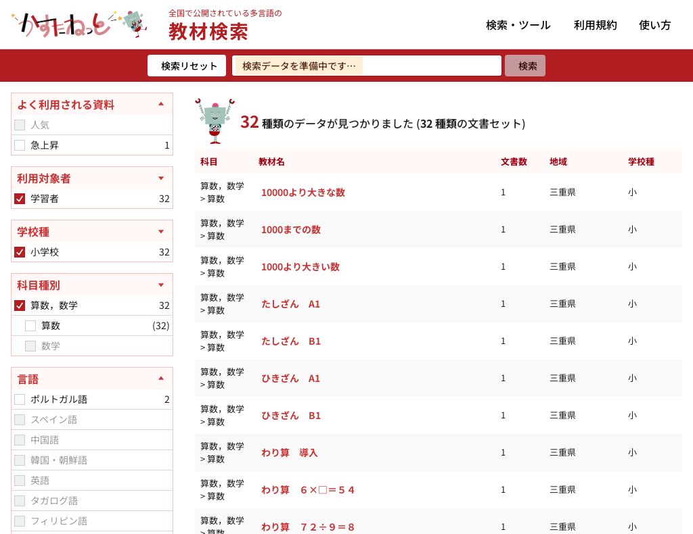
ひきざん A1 (290, 378)
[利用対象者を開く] (92, 178)
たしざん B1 (291, 340)
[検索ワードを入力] (366, 65)
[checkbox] (19, 125)
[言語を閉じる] (92, 378)
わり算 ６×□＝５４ (308, 489)
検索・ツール (518, 24)
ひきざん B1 (291, 415)
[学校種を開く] (92, 231)
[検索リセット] (187, 65)
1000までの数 (291, 229)
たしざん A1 (290, 303)
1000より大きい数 (300, 266)
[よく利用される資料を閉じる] (92, 104)
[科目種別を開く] (92, 284)
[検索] (525, 65)
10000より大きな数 (303, 192)
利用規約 (595, 24)
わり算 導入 (289, 452)
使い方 (655, 24)
